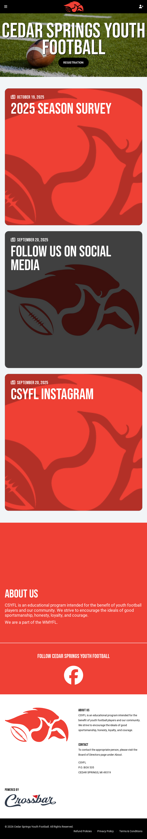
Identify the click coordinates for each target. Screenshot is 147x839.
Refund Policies (83, 831)
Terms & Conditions (130, 831)
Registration (73, 62)
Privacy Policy (105, 831)
